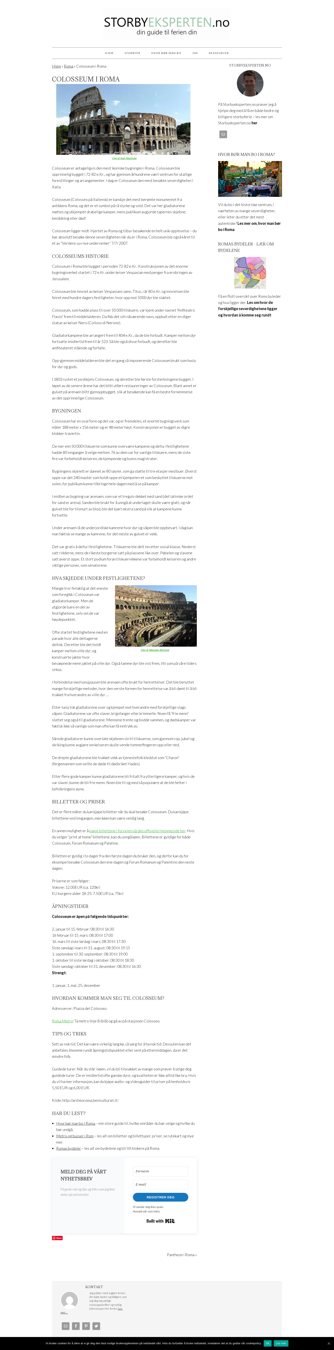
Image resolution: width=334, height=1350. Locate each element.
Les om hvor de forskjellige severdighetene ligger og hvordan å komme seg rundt (247, 308)
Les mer (281, 1343)
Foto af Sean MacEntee (124, 158)
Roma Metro (62, 1021)
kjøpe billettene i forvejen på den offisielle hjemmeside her (137, 830)
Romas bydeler (68, 1148)
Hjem (56, 66)
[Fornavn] (160, 1171)
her (254, 122)
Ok (267, 1343)
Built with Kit (161, 1221)
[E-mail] (160, 1185)
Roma (68, 66)
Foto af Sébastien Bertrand (155, 650)
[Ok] (329, 1343)
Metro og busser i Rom (75, 1136)
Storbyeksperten (167, 21)
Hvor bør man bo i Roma (76, 1123)
